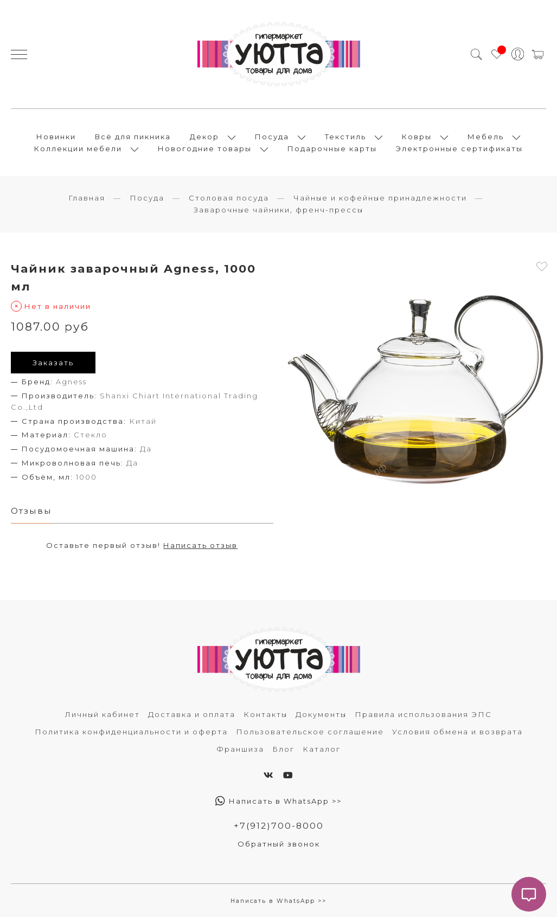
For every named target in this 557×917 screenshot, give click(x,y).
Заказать (53, 362)
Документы (321, 714)
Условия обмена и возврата (457, 731)
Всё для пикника (133, 136)
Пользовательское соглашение (310, 731)
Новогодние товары (205, 148)
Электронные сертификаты (459, 148)
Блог (283, 749)
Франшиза (240, 749)
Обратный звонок (279, 843)
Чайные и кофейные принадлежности (380, 197)
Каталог (322, 749)
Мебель (486, 136)
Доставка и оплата (191, 714)
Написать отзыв (200, 545)
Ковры (417, 136)
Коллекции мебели (78, 148)
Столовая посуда (229, 197)
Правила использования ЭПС (423, 714)
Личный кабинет (102, 714)
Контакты (265, 714)
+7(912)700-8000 (279, 826)
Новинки (56, 136)
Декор (204, 136)
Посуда (272, 136)
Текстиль (345, 136)
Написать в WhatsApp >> (278, 801)
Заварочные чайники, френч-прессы (278, 209)
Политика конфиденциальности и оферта (131, 731)
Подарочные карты (332, 148)
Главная (86, 197)
